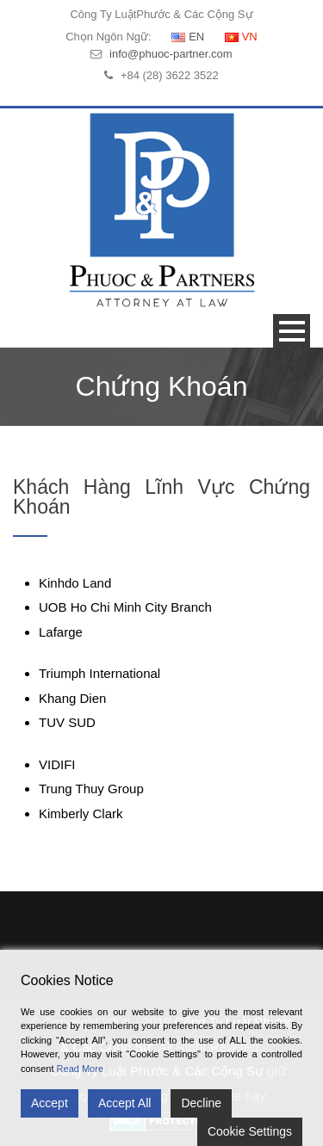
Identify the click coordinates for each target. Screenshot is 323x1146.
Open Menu (291, 331)
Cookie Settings (250, 1131)
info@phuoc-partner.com (171, 53)
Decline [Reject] (201, 1103)
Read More (80, 1068)
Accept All (124, 1103)
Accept (49, 1103)
